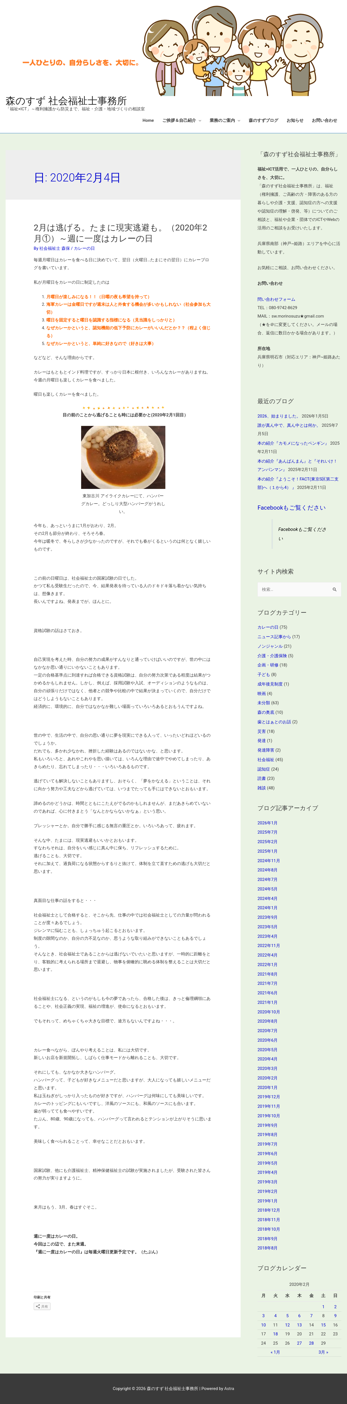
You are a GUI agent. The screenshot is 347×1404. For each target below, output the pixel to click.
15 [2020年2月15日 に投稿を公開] (323, 1325)
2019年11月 (268, 1106)
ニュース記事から (274, 636)
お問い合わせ (324, 120)
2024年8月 (267, 870)
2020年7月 (267, 1030)
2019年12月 (268, 1096)
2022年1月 (267, 964)
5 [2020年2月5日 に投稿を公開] (287, 1315)
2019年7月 (267, 1144)
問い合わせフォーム (276, 299)
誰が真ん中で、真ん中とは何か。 (289, 425)
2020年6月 (267, 1040)
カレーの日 (84, 248)
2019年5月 (267, 1163)
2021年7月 (267, 983)
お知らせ (295, 120)
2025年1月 (267, 851)
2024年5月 (267, 889)
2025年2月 (267, 841)
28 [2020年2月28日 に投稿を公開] (311, 1343)
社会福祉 (265, 759)
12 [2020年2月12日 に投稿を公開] (287, 1325)
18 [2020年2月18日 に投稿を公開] (275, 1334)
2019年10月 (268, 1115)
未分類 (263, 702)
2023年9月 (267, 917)
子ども (263, 674)
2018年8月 (267, 1248)
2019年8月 (267, 1134)
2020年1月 (267, 1087)
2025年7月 (267, 832)
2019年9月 (267, 1125)
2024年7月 (267, 879)
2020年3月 (267, 1068)
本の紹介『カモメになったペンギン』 (293, 443)
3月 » (323, 1352)
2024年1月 (267, 907)
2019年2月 (267, 1191)
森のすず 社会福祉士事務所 (66, 101)
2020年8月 (267, 1021)
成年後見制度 (270, 684)
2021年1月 (267, 1002)
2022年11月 (268, 945)
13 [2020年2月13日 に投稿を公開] (299, 1325)
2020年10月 (268, 1011)
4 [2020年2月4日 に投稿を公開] (275, 1315)
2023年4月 (267, 936)
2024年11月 (268, 860)
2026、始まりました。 (279, 416)
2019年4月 (267, 1172)
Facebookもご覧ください (291, 507)
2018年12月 (268, 1210)
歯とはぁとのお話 (274, 721)
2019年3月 (267, 1181)
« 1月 (275, 1352)
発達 (261, 740)
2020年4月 (267, 1059)
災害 (261, 731)
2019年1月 (267, 1201)
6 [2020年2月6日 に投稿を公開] (299, 1315)
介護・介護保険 (272, 655)
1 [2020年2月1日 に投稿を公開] (323, 1306)
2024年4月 (267, 898)
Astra (229, 1388)
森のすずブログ (263, 120)
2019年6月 (267, 1153)
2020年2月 (267, 1078)
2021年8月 (267, 974)
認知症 (263, 769)
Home (148, 120)
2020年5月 (267, 1049)
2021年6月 (267, 992)
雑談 (261, 787)
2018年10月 (268, 1229)
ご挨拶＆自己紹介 (179, 120)
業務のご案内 (222, 120)
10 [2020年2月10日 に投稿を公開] (263, 1325)
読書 (261, 778)
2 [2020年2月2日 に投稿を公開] (335, 1306)
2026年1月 (267, 822)
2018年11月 (268, 1219)
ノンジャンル (270, 646)
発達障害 (265, 750)
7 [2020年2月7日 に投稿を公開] (311, 1315)
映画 (261, 693)
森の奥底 (265, 712)
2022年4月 (267, 955)
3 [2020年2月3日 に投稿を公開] (263, 1315)
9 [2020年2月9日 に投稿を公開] (335, 1315)
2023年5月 (267, 926)
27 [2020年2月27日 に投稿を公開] (299, 1343)
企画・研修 (267, 665)
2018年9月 (267, 1238)
